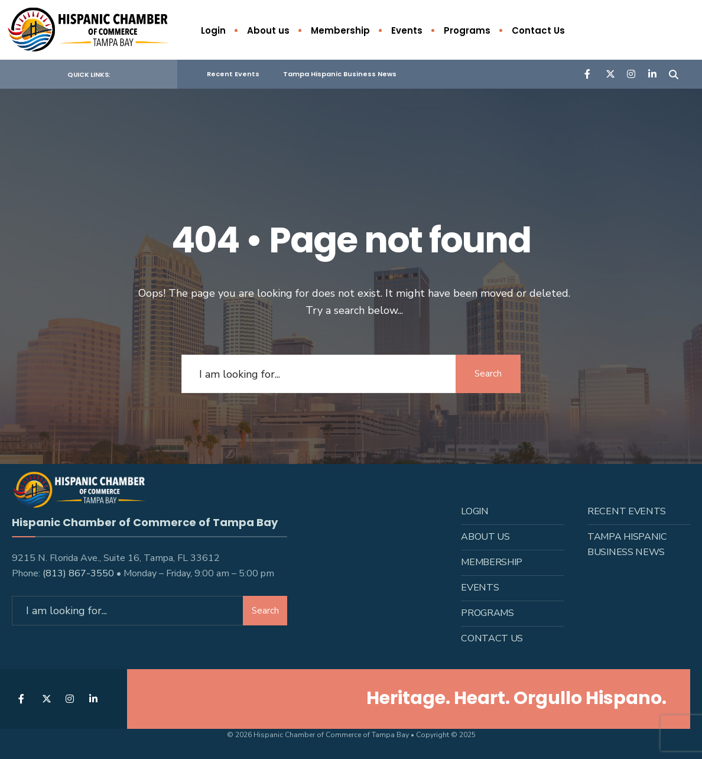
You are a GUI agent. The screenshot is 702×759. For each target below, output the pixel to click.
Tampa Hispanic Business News (339, 74)
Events (406, 30)
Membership (340, 30)
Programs (467, 30)
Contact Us (538, 30)
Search (488, 374)
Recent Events (233, 74)
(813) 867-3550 (78, 572)
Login (213, 30)
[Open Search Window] (673, 73)
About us (268, 30)
